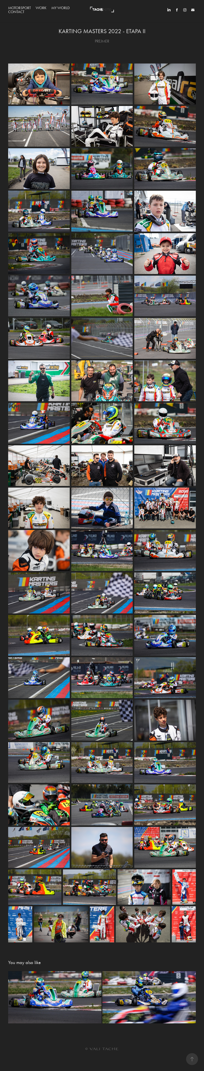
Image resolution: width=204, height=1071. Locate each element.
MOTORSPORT (19, 8)
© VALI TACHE (102, 1049)
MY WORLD (60, 8)
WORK (41, 8)
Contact (16, 12)
